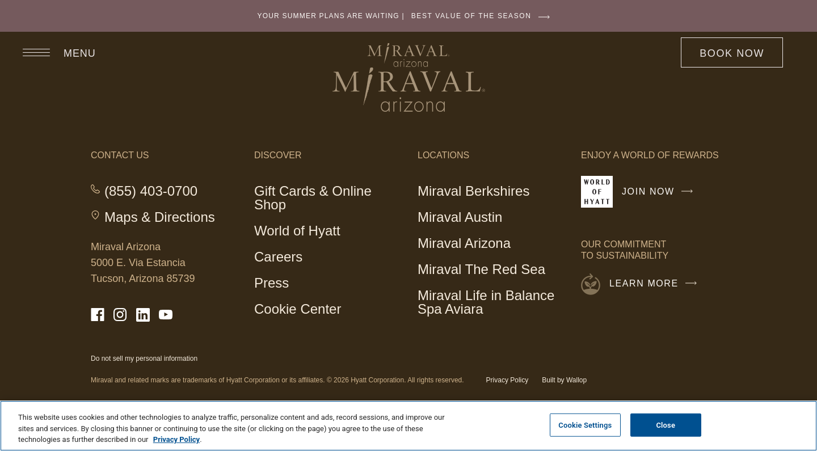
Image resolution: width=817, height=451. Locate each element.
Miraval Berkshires (473, 193)
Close (665, 424)
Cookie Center (297, 309)
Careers (278, 256)
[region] (408, 426)
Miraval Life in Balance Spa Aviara (486, 302)
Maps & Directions (159, 217)
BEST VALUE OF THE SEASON (483, 16)
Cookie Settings (585, 424)
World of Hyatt (297, 230)
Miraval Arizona (464, 245)
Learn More (655, 283)
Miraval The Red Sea (481, 269)
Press (271, 282)
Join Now (660, 196)
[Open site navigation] (53, 52)
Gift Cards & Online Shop (313, 199)
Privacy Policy (507, 380)
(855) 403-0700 (150, 191)
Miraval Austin (460, 217)
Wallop (576, 380)
